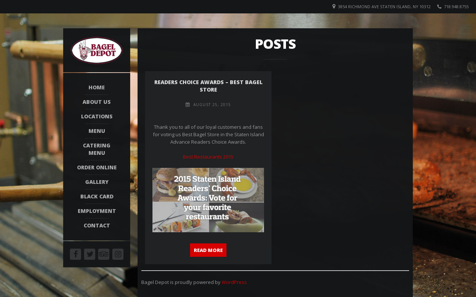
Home (97, 87)
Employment (97, 210)
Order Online (97, 167)
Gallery (97, 181)
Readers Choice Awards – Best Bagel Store (208, 86)
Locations (97, 116)
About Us (97, 101)
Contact (97, 225)
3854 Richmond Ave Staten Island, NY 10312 (384, 6)
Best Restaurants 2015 (208, 156)
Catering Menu (96, 149)
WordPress (234, 282)
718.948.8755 (456, 6)
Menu (97, 130)
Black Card (96, 196)
